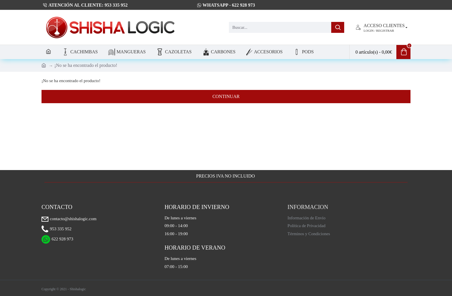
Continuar (226, 96)
